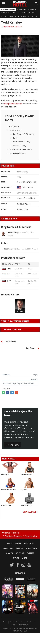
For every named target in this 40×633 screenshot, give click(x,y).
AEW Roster (32, 9)
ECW (33, 13)
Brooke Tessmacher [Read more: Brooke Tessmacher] (8, 490)
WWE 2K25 (8, 548)
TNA (6, 273)
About (5, 622)
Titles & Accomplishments (20, 149)
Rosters (20, 553)
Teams (3, 16)
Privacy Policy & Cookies (28, 622)
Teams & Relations (17, 153)
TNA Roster (5, 13)
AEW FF (19, 548)
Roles (15, 138)
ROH (23, 13)
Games (9, 553)
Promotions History (21, 141)
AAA (18, 13)
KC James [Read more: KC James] (24, 490)
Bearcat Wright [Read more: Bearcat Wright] (26, 505)
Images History (19, 145)
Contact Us (13, 622)
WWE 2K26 (28, 543)
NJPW (13, 13)
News (18, 543)
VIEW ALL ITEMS (30, 512)
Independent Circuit (13, 103)
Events (30, 553)
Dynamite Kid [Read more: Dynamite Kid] (6, 505)
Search (14, 625)
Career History (15, 130)
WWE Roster (21, 9)
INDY (6, 269)
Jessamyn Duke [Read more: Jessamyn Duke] (26, 474)
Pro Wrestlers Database (12, 26)
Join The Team (12, 445)
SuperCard (31, 548)
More (24, 558)
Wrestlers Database (8, 9)
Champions (12, 16)
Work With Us (23, 625)
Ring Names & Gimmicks (24, 134)
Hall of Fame (22, 16)
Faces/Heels (32, 16)
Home (9, 543)
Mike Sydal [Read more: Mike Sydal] (5, 474)
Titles (16, 558)
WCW (28, 13)
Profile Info (14, 126)
